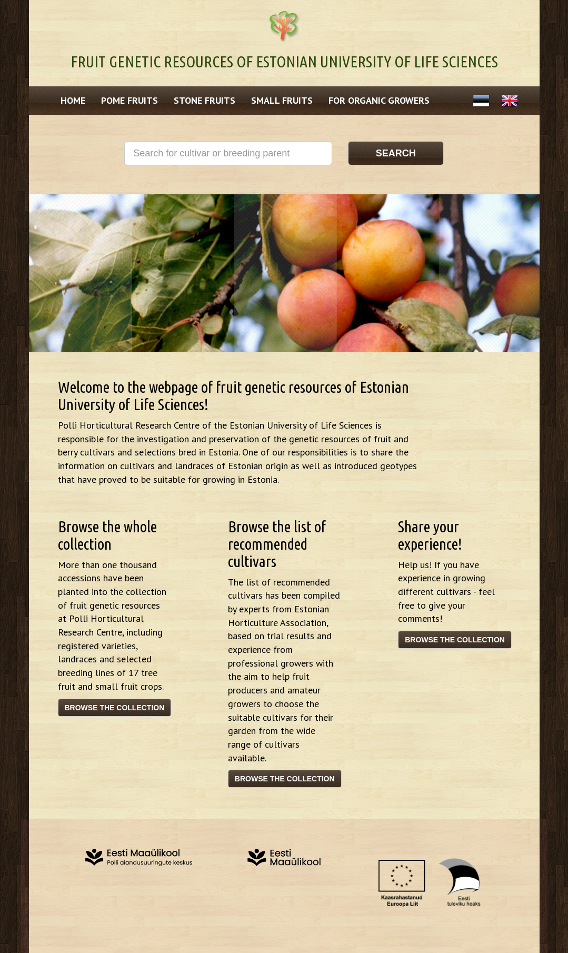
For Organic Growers (379, 100)
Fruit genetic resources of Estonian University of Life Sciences (284, 62)
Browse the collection (115, 707)
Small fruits (282, 100)
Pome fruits (129, 100)
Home (73, 100)
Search (396, 153)
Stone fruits (204, 100)
